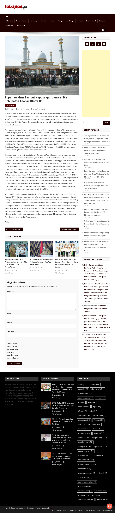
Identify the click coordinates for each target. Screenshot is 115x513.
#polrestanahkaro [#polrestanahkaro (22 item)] (86, 486)
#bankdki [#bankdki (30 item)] (83, 389)
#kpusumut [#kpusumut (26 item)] (84, 429)
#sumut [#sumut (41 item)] (96, 495)
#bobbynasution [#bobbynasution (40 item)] (85, 398)
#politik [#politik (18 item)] (103, 473)
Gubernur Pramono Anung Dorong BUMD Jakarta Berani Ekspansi (96, 234)
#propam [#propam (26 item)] (101, 491)
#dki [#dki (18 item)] (81, 402)
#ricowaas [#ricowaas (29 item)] (83, 495)
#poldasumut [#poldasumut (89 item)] (84, 469)
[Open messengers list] (109, 506)
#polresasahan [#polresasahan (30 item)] (85, 477)
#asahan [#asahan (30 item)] (94, 385)
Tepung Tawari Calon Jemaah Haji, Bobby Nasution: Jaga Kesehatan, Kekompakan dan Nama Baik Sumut (97, 139)
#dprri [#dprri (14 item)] (91, 402)
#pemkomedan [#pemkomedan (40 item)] (85, 442)
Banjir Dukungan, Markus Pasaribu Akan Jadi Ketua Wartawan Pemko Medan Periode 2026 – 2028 (96, 174)
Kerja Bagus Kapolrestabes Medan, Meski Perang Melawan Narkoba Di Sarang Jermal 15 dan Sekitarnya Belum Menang (96, 199)
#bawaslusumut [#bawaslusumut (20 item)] (85, 393)
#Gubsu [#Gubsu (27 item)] (82, 411)
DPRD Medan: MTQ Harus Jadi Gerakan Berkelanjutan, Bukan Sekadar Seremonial (95, 150)
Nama (9, 313)
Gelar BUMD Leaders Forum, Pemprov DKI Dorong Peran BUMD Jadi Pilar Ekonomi (96, 186)
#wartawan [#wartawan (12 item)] (102, 500)
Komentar (10, 291)
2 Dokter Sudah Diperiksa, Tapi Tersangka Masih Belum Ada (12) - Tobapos (96, 337)
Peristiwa (9, 25)
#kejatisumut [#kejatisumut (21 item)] (99, 415)
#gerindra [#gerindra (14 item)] (98, 407)
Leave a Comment (39, 109)
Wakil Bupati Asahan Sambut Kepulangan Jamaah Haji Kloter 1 (70, 229)
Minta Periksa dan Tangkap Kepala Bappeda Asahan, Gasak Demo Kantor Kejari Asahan (15, 229)
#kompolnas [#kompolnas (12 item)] (84, 420)
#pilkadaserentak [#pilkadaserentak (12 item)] (86, 460)
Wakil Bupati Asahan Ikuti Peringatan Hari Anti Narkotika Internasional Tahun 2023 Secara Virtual (16, 263)
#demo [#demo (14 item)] (100, 398)
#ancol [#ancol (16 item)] (82, 385)
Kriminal (44, 21)
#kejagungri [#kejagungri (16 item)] (84, 415)
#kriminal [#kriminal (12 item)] (98, 429)
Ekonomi (9, 21)
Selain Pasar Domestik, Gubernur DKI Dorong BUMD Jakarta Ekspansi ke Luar (97, 224)
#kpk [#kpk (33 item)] (81, 424)
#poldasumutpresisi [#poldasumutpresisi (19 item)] (87, 473)
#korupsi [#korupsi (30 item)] (98, 420)
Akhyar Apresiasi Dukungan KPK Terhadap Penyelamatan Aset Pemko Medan (41, 262)
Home (52, 510)
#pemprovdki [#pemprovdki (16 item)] (84, 447)
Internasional (91, 21)
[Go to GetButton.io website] (109, 510)
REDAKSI (71, 510)
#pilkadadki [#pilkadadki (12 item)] (100, 455)
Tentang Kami (61, 510)
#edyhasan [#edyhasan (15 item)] (83, 407)
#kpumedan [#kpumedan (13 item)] (94, 424)
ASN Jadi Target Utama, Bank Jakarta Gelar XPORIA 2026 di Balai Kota (96, 162)
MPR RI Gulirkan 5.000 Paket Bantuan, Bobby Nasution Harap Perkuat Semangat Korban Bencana (66, 263)
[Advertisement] (96, 83)
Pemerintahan (21, 21)
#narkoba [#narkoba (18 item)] (99, 433)
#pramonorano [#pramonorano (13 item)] (85, 491)
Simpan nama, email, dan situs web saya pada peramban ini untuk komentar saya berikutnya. (13, 351)
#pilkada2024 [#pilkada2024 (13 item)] (84, 455)
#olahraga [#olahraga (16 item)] (83, 438)
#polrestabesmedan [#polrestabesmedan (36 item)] (87, 482)
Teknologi (33, 21)
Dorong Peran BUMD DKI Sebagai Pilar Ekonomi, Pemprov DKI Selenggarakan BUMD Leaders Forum (96, 246)
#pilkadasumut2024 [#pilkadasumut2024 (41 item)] (87, 464)
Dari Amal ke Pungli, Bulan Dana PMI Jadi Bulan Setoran (96, 308)
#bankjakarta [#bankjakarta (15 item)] (97, 389)
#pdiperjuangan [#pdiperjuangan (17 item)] (99, 438)
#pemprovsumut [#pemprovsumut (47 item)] (85, 451)
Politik (52, 21)
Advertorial (21, 25)
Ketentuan (80, 510)
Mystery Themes (55, 508)
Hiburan (80, 21)
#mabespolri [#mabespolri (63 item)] (84, 433)
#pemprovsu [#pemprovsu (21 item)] (100, 447)
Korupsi (60, 21)
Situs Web (10, 332)
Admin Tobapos (23, 109)
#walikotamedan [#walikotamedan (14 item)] (85, 500)
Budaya (102, 21)
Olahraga (70, 21)
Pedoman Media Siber (93, 510)
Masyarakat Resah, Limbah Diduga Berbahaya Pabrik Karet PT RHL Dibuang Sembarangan (96, 212)
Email (9, 323)
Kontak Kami (106, 510)
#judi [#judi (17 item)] (93, 411)
